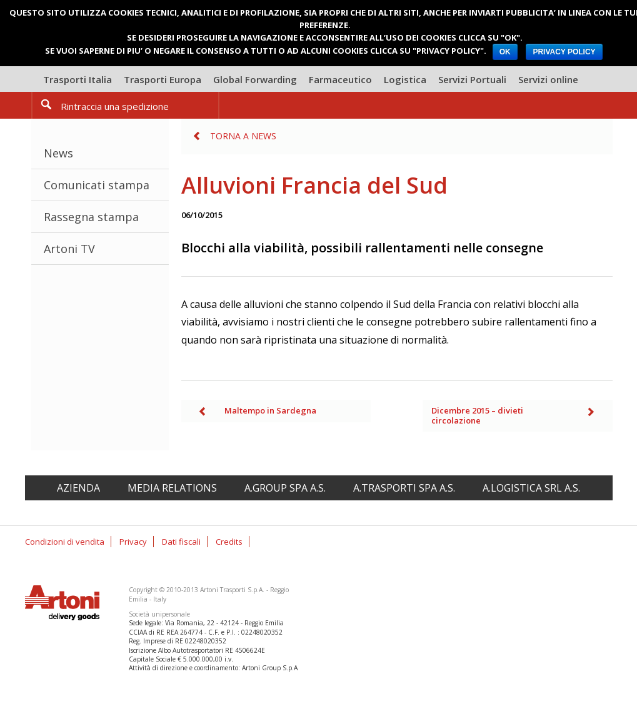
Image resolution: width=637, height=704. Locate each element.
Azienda (78, 488)
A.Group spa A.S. (285, 488)
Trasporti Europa (162, 79)
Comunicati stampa (96, 184)
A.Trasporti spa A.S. (404, 488)
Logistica (405, 79)
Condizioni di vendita (64, 541)
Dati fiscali (181, 541)
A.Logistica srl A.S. (531, 488)
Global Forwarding (255, 79)
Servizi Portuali (472, 79)
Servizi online (548, 79)
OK (505, 51)
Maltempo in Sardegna (270, 410)
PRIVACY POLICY (564, 51)
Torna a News (243, 136)
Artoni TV (69, 248)
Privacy (133, 541)
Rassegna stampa (91, 216)
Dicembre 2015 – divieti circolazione (477, 415)
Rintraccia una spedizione (115, 106)
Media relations (172, 488)
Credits (229, 541)
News (58, 153)
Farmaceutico (340, 79)
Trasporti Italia (77, 79)
